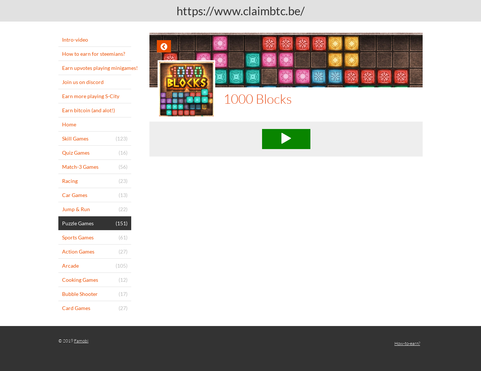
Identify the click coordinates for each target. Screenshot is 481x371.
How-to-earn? (407, 343)
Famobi (81, 340)
